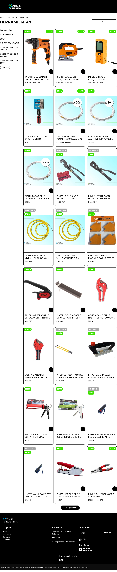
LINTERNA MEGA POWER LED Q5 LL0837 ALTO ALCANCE (101, 435)
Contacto (6, 537)
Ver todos (5, 67)
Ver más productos (70, 508)
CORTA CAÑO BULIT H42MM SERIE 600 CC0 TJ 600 (37, 376)
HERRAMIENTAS (22, 17)
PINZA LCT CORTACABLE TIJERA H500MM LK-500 (69, 376)
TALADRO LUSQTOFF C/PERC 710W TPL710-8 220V (37, 78)
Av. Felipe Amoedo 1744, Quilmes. (59, 533)
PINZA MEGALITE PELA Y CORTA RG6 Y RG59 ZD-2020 (69, 495)
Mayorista (7, 540)
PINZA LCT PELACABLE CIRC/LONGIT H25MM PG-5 (37, 316)
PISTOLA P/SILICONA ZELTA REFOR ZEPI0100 (68, 435)
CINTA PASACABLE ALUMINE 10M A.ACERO (100, 137)
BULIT (2, 39)
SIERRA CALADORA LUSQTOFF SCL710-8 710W (67, 78)
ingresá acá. (68, 567)
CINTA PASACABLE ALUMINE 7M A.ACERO (37, 197)
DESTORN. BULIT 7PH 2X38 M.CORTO (36, 137)
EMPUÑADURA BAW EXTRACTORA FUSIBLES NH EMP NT (101, 376)
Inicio (3, 17)
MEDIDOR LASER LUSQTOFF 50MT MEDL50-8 (97, 78)
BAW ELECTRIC (7, 35)
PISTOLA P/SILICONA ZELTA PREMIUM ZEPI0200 (36, 435)
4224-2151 (54, 537)
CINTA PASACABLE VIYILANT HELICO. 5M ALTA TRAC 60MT (67, 256)
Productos (11, 17)
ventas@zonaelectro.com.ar (61, 542)
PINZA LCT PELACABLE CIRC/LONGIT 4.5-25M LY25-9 (68, 316)
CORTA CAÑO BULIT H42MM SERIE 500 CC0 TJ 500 (100, 316)
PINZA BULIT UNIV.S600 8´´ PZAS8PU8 (101, 495)
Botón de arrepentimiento (80, 567)
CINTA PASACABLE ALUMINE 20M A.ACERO (69, 137)
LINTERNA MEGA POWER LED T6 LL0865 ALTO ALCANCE (38, 495)
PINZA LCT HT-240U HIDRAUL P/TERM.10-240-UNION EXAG (99, 197)
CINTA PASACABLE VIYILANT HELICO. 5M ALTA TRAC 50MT (36, 256)
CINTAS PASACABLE (9, 43)
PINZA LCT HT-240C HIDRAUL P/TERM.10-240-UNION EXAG (67, 197)
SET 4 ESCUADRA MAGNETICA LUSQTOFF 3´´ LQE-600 (102, 256)
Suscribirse (106, 533)
